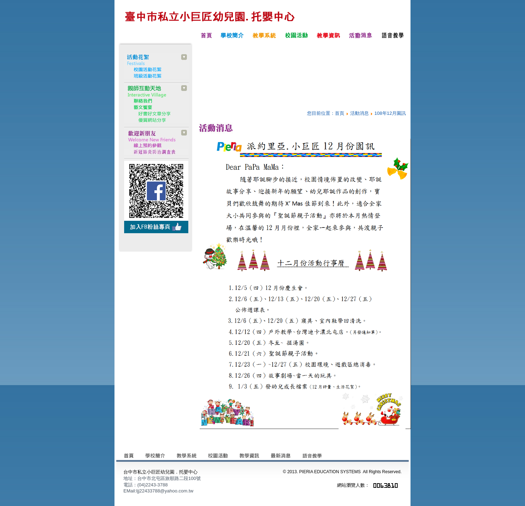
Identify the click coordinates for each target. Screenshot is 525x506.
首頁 (339, 113)
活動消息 (359, 113)
